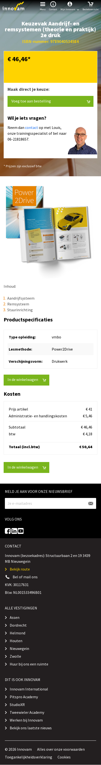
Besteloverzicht (91, 5)
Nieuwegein (19, 648)
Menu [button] (43, 5)
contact (31, 127)
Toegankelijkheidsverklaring (28, 757)
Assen (14, 617)
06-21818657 (18, 139)
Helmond (17, 632)
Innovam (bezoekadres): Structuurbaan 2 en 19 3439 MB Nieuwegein (47, 558)
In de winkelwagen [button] (27, 379)
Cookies (64, 757)
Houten (16, 640)
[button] (69, 6)
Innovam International (29, 689)
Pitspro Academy (24, 696)
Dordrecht (18, 625)
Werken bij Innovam (26, 720)
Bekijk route (20, 569)
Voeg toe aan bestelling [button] (50, 101)
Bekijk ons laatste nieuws (31, 727)
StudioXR (17, 704)
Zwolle (15, 656)
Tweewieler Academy (27, 712)
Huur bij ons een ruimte (29, 664)
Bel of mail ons (25, 576)
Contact (53, 5)
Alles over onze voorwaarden (61, 749)
